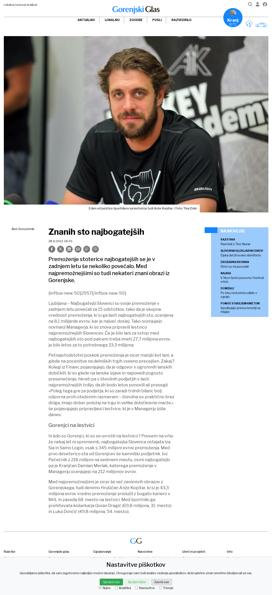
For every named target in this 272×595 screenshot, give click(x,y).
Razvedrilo (181, 20)
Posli (157, 20)
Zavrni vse (161, 582)
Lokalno (112, 20)
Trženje (166, 588)
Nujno (105, 588)
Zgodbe (136, 20)
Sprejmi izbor (137, 582)
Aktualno (86, 20)
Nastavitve (145, 588)
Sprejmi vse (111, 582)
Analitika (123, 588)
